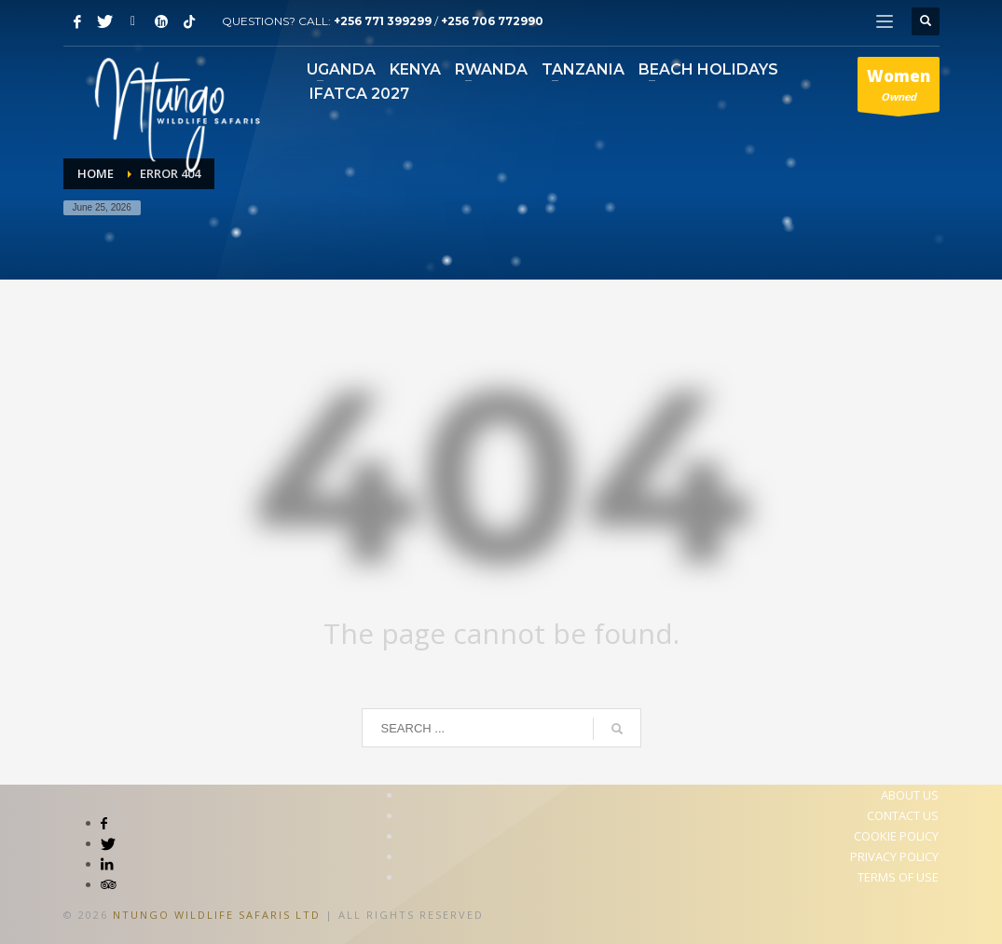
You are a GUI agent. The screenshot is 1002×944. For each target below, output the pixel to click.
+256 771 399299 (383, 21)
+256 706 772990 (492, 21)
